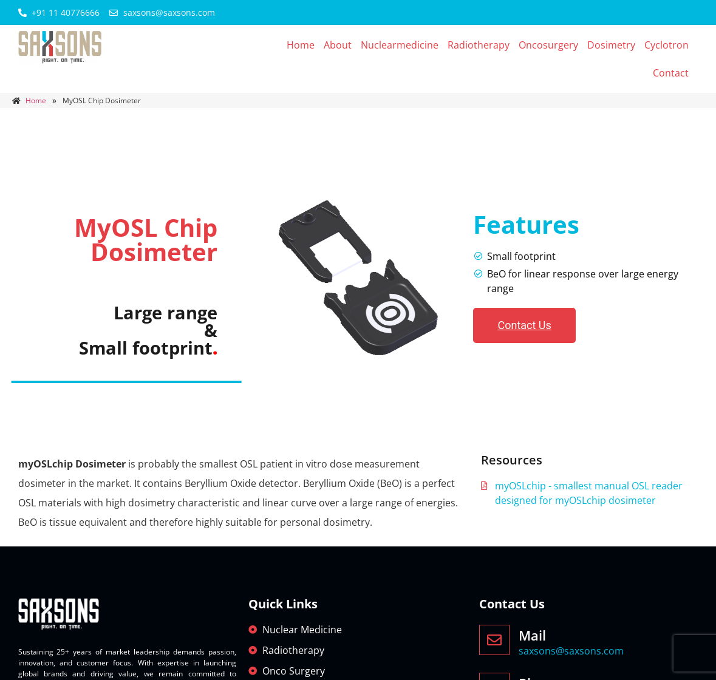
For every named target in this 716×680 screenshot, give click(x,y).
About (338, 45)
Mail (532, 635)
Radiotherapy (479, 45)
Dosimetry (611, 45)
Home (301, 45)
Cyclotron (666, 45)
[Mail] (494, 640)
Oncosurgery (548, 45)
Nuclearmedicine (399, 45)
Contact (671, 73)
